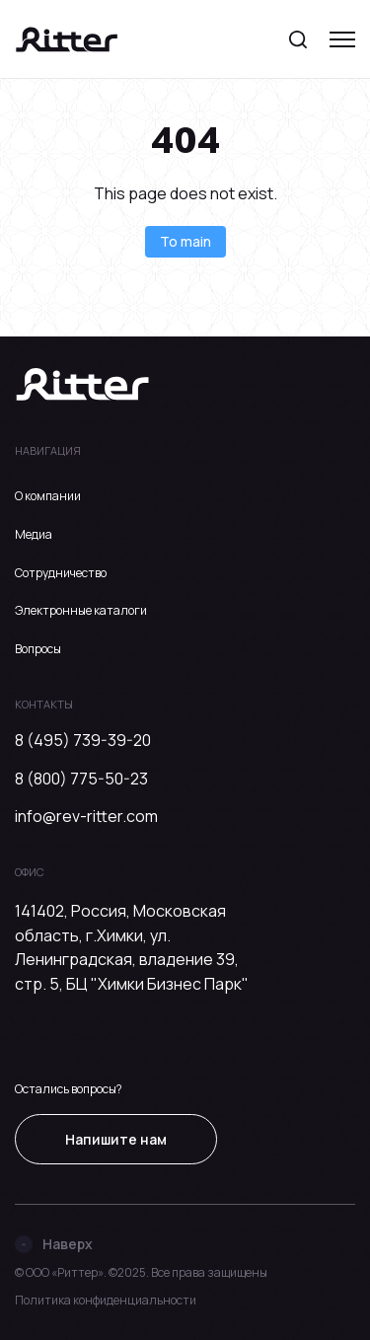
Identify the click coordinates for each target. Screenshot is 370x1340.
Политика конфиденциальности (105, 1300)
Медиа (33, 534)
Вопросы (38, 648)
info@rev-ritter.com (86, 816)
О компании (48, 495)
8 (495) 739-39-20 (83, 740)
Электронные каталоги (81, 610)
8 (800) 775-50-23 (81, 778)
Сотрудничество (61, 572)
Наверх (54, 1243)
